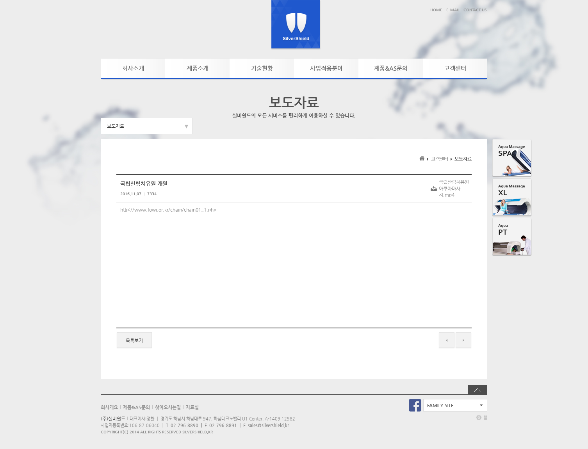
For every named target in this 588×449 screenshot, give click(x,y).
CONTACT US (474, 10)
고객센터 (455, 68)
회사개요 (109, 407)
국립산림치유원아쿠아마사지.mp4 (454, 188)
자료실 (192, 407)
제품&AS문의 (391, 68)
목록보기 (134, 340)
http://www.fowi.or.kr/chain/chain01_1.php (168, 209)
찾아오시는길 (168, 407)
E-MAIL (453, 10)
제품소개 (197, 68)
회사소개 (133, 68)
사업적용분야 (326, 68)
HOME (436, 10)
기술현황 (262, 68)
